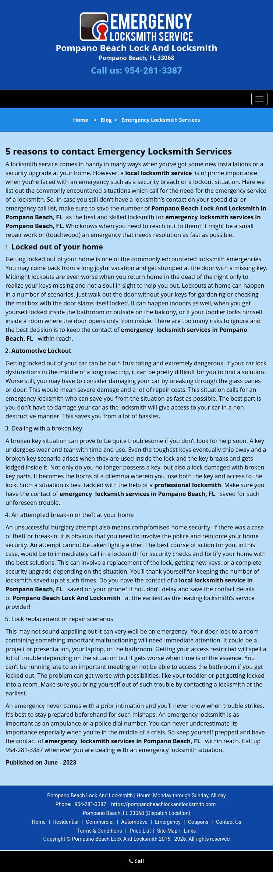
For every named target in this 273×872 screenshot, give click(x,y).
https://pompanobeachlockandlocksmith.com (163, 804)
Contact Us (228, 822)
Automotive (134, 822)
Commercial (100, 822)
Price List (140, 831)
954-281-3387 (153, 70)
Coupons (198, 822)
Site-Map (167, 831)
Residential (65, 822)
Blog (105, 119)
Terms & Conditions (99, 831)
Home (80, 119)
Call (136, 861)
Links (190, 831)
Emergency (167, 822)
